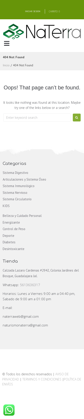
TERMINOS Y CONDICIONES (42, 379)
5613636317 (30, 285)
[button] (7, 43)
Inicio (6, 65)
